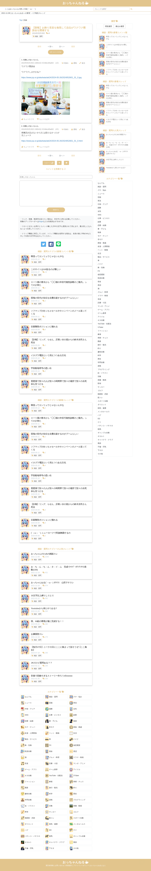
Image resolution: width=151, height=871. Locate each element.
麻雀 (49, 782)
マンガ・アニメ (77, 763)
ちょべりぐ (27, 119)
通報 (74, 63)
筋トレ (49, 818)
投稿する (56, 210)
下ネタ (49, 848)
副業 (73, 715)
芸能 (49, 703)
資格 (49, 800)
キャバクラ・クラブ (55, 842)
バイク (74, 739)
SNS (24, 715)
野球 (24, 812)
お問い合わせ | (60, 865)
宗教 (49, 806)
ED (48, 830)
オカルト (26, 842)
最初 (39, 46)
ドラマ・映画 (76, 757)
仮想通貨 (74, 745)
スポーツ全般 (76, 818)
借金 (49, 751)
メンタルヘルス (77, 824)
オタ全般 (26, 775)
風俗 (73, 842)
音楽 (24, 763)
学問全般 (26, 800)
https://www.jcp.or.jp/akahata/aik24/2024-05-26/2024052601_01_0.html (52, 141)
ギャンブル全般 (77, 836)
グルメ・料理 (52, 757)
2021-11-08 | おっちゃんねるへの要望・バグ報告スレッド (23, 13)
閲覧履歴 (108, 26)
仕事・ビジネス (53, 715)
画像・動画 (75, 806)
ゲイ (73, 830)
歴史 (73, 794)
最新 (73, 46)
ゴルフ (74, 812)
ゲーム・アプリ (29, 769)
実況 (73, 703)
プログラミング (77, 800)
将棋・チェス (76, 782)
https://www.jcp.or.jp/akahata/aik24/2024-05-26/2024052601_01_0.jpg (51, 77)
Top (20, 20)
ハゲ (24, 830)
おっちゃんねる (76, 3)
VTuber (74, 775)
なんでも (26, 697)
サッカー (50, 812)
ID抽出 (65, 63)
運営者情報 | (50, 865)
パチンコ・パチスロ (30, 836)
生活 (73, 733)
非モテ (49, 727)
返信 (82, 63)
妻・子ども (51, 721)
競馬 (49, 836)
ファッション (28, 782)
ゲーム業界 (51, 769)
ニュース (26, 703)
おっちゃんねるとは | (97, 865)
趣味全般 (26, 794)
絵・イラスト (28, 806)
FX (48, 745)
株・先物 (26, 745)
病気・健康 (51, 824)
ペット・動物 (52, 733)
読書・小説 (51, 763)
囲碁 (24, 788)
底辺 (73, 751)
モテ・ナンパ (28, 727)
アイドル (74, 769)
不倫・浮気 (27, 848)
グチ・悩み (75, 697)
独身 (73, 721)
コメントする (55, 52)
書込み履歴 (120, 26)
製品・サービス (29, 739)
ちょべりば (43, 119)
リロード (48, 163)
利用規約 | (69, 865)
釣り (73, 788)
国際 (49, 709)
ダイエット (27, 824)
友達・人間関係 (29, 733)
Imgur (41, 221)
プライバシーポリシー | (81, 865)
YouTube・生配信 (54, 775)
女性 (73, 709)
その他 (74, 848)
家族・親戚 (75, 727)
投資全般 (26, 751)
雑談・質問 (37, 36)
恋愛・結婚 (27, 721)
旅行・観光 (51, 788)
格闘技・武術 (28, 818)
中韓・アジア (28, 709)
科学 (49, 794)
